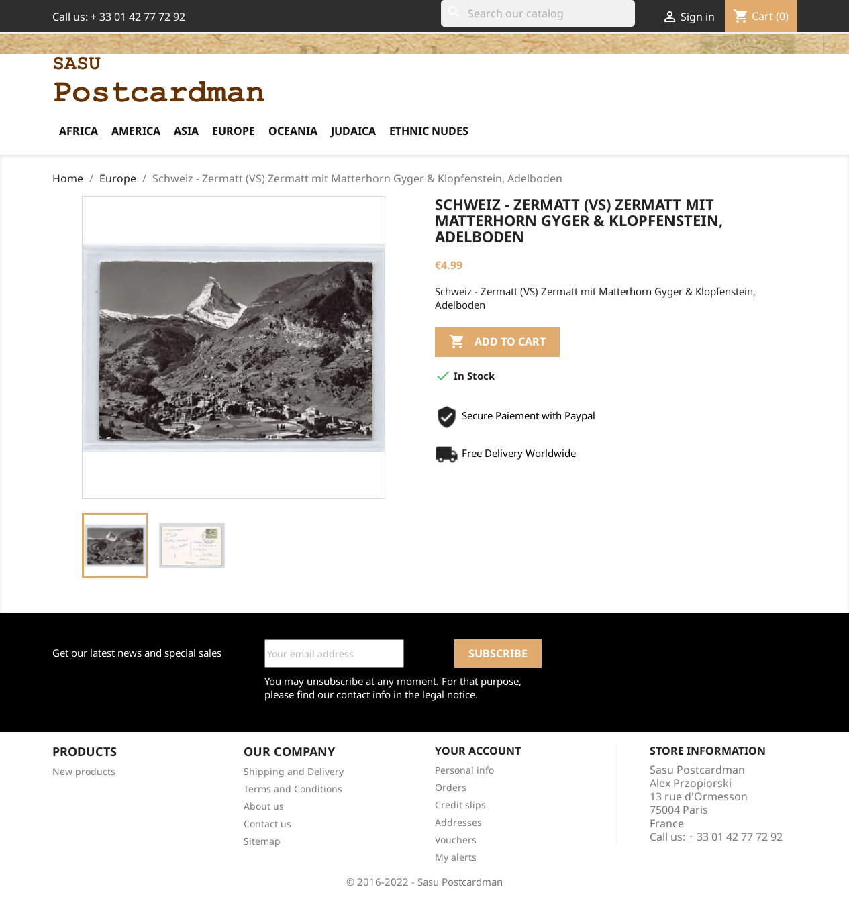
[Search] (538, 13)
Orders (450, 787)
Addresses (458, 822)
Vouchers (456, 839)
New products (83, 771)
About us (264, 806)
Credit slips (460, 804)
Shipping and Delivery (294, 771)
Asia (186, 130)
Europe (233, 130)
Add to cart (497, 342)
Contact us (267, 823)
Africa (78, 130)
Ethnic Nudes (428, 130)
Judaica (353, 130)
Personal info (464, 769)
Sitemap (262, 841)
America (135, 130)
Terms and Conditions (293, 788)
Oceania (292, 130)
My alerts (456, 857)
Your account (478, 750)
